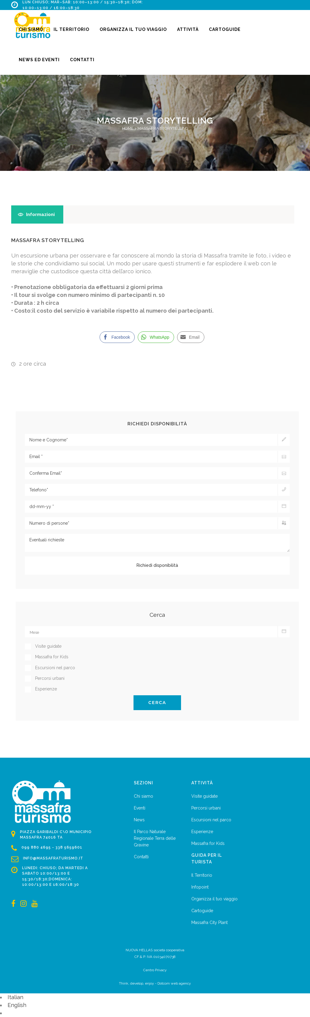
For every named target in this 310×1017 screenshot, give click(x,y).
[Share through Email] (190, 337)
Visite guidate (204, 796)
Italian (15, 997)
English (17, 1005)
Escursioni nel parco (211, 819)
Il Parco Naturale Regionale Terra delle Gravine (155, 838)
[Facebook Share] (117, 337)
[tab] (37, 214)
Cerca (157, 702)
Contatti (141, 856)
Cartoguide (202, 910)
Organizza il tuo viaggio (214, 898)
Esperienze (202, 831)
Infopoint (200, 887)
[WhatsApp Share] (156, 337)
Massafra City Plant (209, 922)
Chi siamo (143, 796)
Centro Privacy (155, 970)
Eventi (139, 808)
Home (128, 128)
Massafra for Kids (208, 843)
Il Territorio (201, 875)
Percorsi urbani (206, 808)
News (139, 819)
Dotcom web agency (174, 983)
